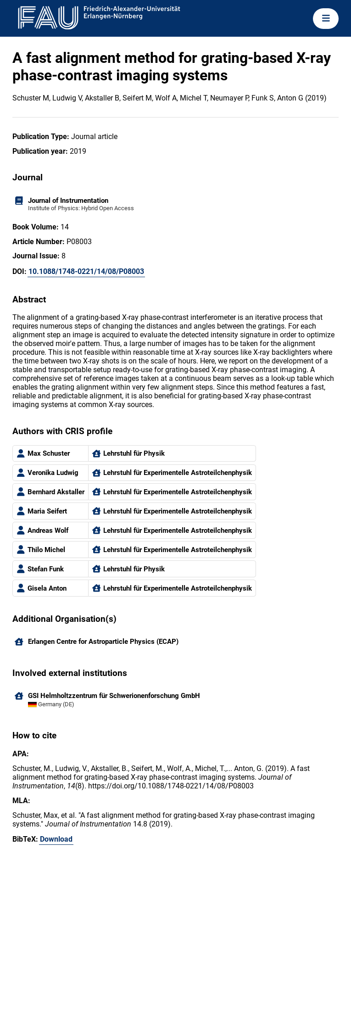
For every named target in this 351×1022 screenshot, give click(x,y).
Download (56, 839)
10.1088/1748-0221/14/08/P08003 (86, 271)
